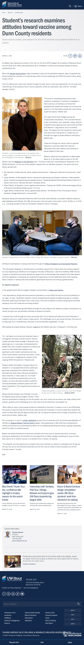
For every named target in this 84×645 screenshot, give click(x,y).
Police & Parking (50, 621)
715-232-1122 (31, 580)
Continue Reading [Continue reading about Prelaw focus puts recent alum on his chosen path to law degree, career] (29, 564)
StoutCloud (28, 621)
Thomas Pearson (17, 532)
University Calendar (51, 616)
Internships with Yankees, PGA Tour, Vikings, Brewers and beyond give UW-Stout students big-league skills (42, 493)
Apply (73, 610)
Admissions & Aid (9, 613)
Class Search (29, 618)
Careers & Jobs (50, 613)
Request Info (14, 642)
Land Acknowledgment (30, 588)
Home (3, 12)
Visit (72, 615)
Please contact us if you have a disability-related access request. (37, 633)
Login (73, 624)
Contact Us (6, 588)
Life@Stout (7, 618)
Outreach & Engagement (12, 621)
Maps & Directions (30, 616)
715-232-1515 (17, 539)
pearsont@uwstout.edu (19, 541)
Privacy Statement (16, 588)
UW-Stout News (19, 12)
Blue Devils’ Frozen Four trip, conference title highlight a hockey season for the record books (13, 493)
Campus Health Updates (32, 613)
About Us (10, 12)
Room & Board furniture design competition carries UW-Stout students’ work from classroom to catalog (68, 493)
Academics (7, 616)
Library (47, 618)
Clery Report (49, 623)
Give (72, 619)
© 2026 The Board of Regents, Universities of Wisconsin (21, 636)
